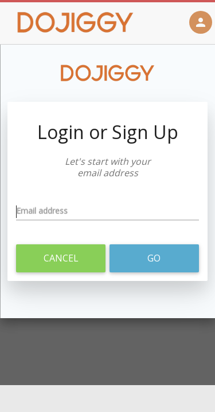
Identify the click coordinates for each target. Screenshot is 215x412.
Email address (42, 212)
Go (154, 258)
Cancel (61, 258)
